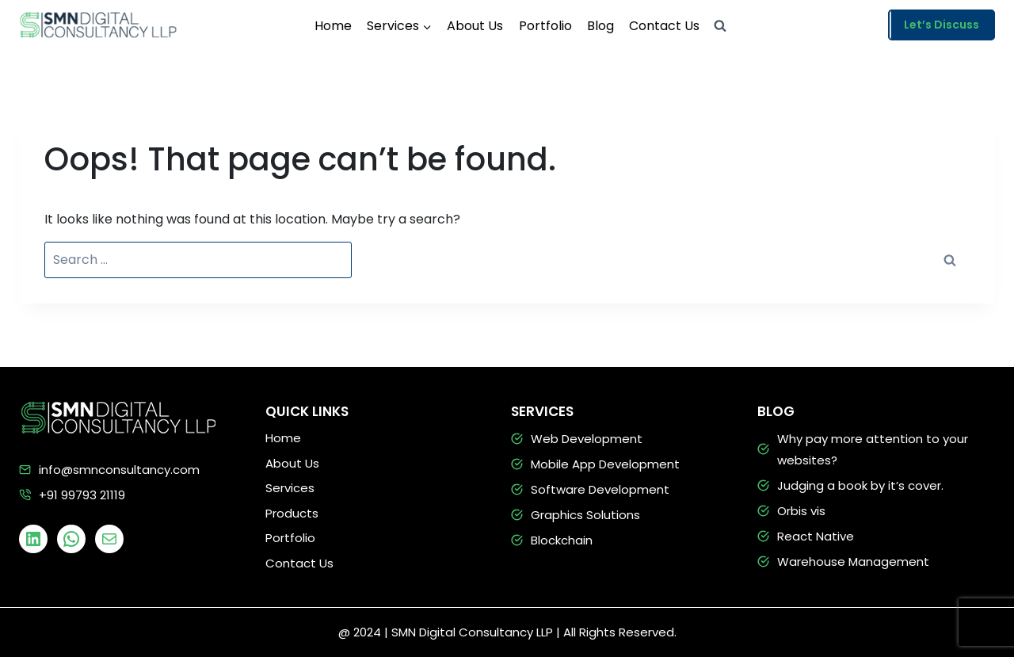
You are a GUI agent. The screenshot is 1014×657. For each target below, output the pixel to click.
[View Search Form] (720, 26)
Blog (600, 26)
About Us (475, 26)
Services (289, 487)
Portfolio (545, 26)
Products (291, 513)
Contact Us (664, 26)
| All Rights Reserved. (616, 632)
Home (333, 26)
